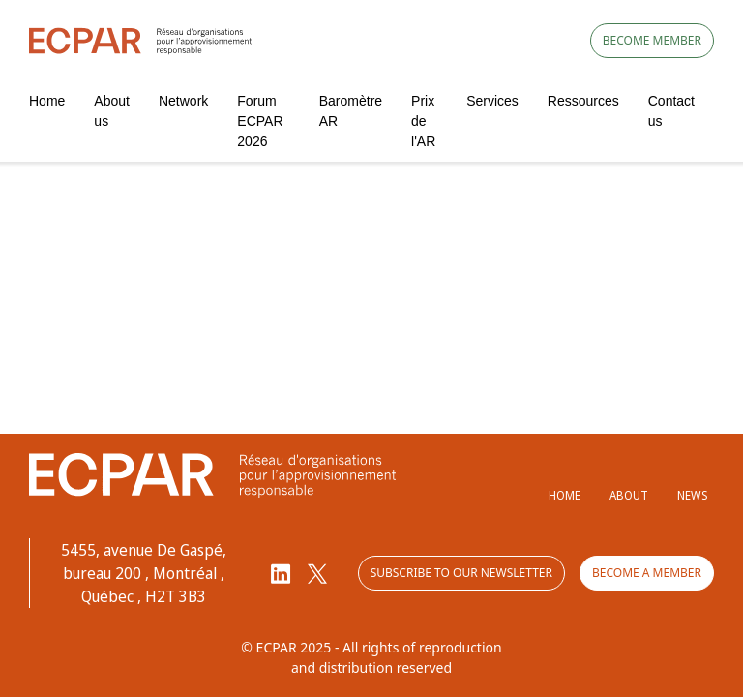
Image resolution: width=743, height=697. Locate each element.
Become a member (646, 572)
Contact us (671, 111)
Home (47, 100)
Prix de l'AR (423, 121)
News (692, 495)
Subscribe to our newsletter (461, 572)
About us (112, 111)
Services (492, 100)
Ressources (583, 100)
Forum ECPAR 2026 (259, 121)
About (628, 495)
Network (183, 100)
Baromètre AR (350, 111)
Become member (652, 40)
